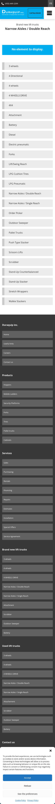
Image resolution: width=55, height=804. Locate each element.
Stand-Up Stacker (18, 281)
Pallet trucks (9, 430)
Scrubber (14, 262)
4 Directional (16, 76)
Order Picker (16, 213)
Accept (27, 778)
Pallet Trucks (16, 232)
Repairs (7, 499)
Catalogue (35, 13)
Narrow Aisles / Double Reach (25, 193)
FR (50, 3)
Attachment (15, 115)
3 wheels (13, 66)
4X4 (11, 105)
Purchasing (8, 472)
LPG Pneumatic (17, 183)
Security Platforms (12, 403)
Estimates (8, 508)
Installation (8, 518)
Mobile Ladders (10, 394)
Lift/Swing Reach (18, 164)
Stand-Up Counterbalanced (23, 271)
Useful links (9, 343)
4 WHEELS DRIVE (18, 95)
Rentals (7, 481)
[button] (50, 750)
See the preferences (27, 794)
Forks (12, 154)
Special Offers (10, 527)
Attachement (9, 701)
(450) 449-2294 (9, 3)
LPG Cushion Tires (19, 173)
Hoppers (7, 384)
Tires (6, 421)
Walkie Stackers (17, 301)
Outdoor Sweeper (18, 222)
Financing (8, 490)
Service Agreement (12, 536)
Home (6, 334)
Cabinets (7, 440)
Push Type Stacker (19, 242)
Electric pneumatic (19, 144)
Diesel (12, 134)
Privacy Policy (32, 800)
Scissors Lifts (16, 252)
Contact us (8, 362)
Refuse (27, 786)
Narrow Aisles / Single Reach (24, 203)
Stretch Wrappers (18, 291)
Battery (13, 124)
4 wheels (13, 85)
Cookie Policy (20, 800)
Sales (6, 462)
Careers (7, 353)
